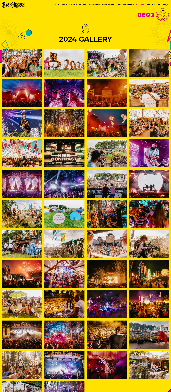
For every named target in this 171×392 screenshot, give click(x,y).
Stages (82, 5)
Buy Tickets (108, 5)
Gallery (140, 5)
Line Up (73, 5)
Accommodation (125, 5)
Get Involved (154, 5)
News (64, 5)
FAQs (165, 5)
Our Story (94, 5)
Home (56, 5)
